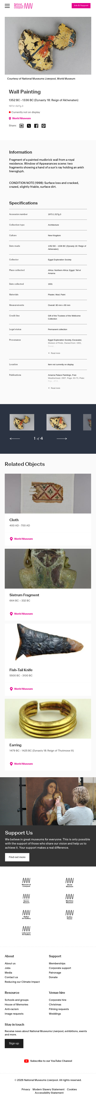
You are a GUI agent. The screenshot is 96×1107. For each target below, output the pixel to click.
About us (10, 963)
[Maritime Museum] (69, 898)
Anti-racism (12, 1009)
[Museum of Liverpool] (26, 882)
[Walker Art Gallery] (26, 915)
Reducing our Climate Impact (22, 982)
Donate (53, 977)
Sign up (14, 1043)
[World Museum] (69, 882)
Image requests (14, 1013)
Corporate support (60, 968)
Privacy (26, 1089)
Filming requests (59, 1009)
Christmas (55, 1004)
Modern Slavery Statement (49, 1089)
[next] (62, 439)
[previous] (15, 439)
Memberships (57, 963)
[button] (22, 424)
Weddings (55, 1013)
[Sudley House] (69, 915)
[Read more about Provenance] (67, 347)
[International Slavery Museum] (26, 898)
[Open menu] (7, 5)
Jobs (8, 968)
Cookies (72, 1089)
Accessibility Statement (49, 1093)
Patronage (55, 972)
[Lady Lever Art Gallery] (26, 931)
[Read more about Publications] (67, 382)
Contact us (11, 977)
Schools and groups (17, 1000)
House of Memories (16, 1004)
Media (8, 972)
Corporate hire (57, 1000)
